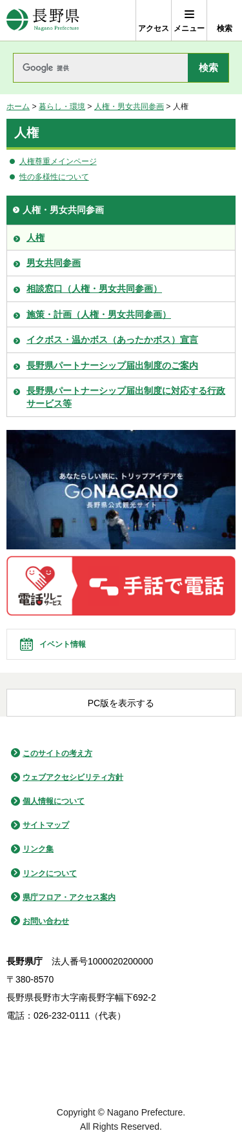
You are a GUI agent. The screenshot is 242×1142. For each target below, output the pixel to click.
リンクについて (50, 873)
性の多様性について (54, 176)
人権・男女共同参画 (129, 106)
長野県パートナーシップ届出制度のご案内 (112, 365)
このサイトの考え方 (57, 753)
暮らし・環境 (62, 106)
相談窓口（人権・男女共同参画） (94, 288)
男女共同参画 (53, 263)
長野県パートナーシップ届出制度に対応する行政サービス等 (125, 397)
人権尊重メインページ (58, 161)
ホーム (18, 106)
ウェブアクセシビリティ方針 (73, 777)
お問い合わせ (46, 921)
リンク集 (38, 848)
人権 (35, 237)
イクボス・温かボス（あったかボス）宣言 (112, 339)
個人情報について (54, 801)
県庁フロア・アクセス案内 (69, 897)
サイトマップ (46, 825)
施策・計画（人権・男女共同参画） (98, 314)
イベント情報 (62, 644)
